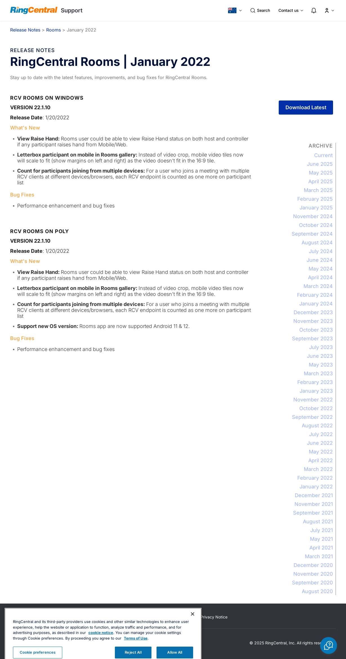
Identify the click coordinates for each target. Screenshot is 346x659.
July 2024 (321, 251)
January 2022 (316, 487)
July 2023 (321, 347)
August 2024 (317, 242)
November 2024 (313, 216)
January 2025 (316, 208)
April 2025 (320, 181)
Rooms (53, 30)
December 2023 (313, 312)
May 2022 (321, 452)
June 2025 (320, 164)
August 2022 (317, 425)
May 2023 (321, 365)
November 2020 (313, 574)
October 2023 (316, 330)
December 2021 (314, 495)
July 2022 (321, 434)
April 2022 (320, 460)
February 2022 (315, 478)
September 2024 (312, 234)
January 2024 (316, 304)
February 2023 (315, 382)
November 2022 (313, 400)
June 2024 (320, 260)
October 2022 (316, 408)
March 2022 (318, 469)
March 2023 (318, 373)
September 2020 (312, 583)
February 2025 (315, 199)
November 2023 (313, 321)
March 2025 (318, 190)
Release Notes (25, 30)
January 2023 (316, 391)
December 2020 (313, 565)
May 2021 (321, 539)
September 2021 (313, 513)
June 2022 (320, 443)
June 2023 (320, 356)
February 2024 (315, 295)
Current (323, 155)
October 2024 (316, 225)
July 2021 (321, 530)
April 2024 (320, 277)
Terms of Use (136, 649)
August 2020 (317, 591)
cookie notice (100, 643)
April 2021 (321, 548)
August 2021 (318, 521)
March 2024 (318, 286)
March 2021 (319, 556)
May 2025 (321, 173)
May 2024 (321, 269)
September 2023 (312, 338)
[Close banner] (192, 625)
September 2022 (312, 417)
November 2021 (313, 504)
